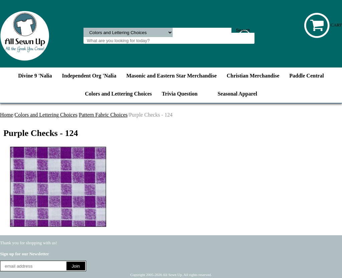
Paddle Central (306, 76)
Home (6, 115)
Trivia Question (180, 94)
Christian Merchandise (253, 76)
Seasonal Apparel (237, 94)
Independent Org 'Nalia (89, 76)
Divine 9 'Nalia (35, 76)
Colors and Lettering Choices (118, 94)
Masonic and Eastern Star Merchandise (171, 76)
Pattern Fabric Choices (103, 115)
